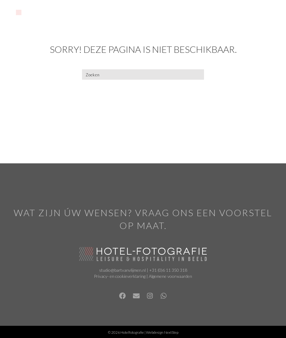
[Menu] (195, 14)
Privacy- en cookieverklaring (119, 276)
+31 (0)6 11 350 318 (168, 270)
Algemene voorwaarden (170, 276)
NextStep (171, 332)
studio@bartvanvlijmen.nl (122, 270)
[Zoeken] (143, 74)
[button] (122, 296)
